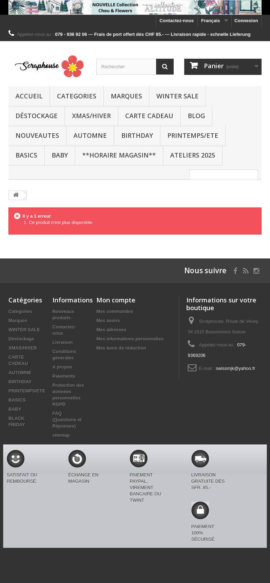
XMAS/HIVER (91, 115)
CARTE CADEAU (149, 115)
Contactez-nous (177, 20)
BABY (60, 155)
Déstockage (36, 115)
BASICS (26, 155)
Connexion (246, 20)
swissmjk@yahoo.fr (235, 368)
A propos (62, 367)
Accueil (29, 96)
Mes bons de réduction (121, 348)
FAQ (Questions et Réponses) (67, 420)
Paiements (63, 376)
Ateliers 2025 (192, 155)
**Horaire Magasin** (119, 155)
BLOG (196, 115)
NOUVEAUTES (37, 135)
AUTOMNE (90, 135)
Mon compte (115, 300)
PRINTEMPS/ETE (192, 135)
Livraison (62, 342)
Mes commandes (114, 311)
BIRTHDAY (137, 135)
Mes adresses (111, 329)
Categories (76, 96)
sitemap (61, 435)
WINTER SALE (177, 96)
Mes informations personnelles (129, 338)
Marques (126, 96)
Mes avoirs (108, 320)
